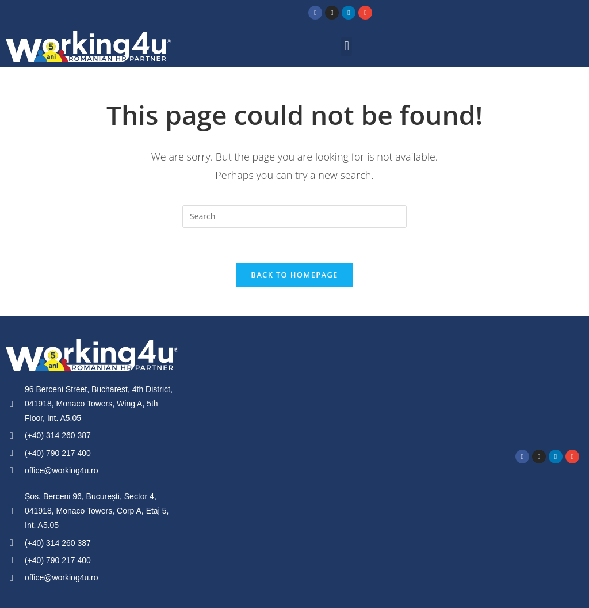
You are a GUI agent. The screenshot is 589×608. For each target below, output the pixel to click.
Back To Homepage (294, 274)
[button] (346, 46)
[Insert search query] (294, 216)
